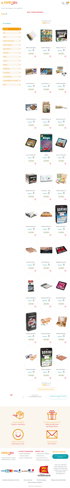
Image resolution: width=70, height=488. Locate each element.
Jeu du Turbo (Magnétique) (61, 155)
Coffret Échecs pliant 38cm (31, 119)
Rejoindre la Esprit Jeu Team (58, 396)
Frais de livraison (24, 455)
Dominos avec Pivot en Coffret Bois (61, 119)
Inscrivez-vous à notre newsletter (60, 456)
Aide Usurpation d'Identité (35, 482)
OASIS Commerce (37, 486)
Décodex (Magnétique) (61, 298)
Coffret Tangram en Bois (61, 83)
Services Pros (40, 455)
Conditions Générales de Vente (10, 480)
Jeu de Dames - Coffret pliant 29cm (46, 262)
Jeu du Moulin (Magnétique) (31, 155)
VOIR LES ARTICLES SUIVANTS (46, 389)
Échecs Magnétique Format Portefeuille (31, 298)
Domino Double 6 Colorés (46, 369)
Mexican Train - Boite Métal (61, 47)
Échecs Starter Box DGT (31, 226)
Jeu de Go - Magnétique (46, 190)
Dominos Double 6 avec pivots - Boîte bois (31, 369)
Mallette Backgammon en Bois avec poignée (61, 333)
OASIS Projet (31, 486)
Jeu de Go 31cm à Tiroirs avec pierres (31, 262)
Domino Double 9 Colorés (61, 226)
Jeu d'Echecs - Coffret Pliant (46, 83)
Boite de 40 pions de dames (31, 47)
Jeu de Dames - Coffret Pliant (31, 83)
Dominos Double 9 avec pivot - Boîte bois (46, 333)
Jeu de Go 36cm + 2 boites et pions (61, 369)
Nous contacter (28, 480)
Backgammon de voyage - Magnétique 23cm (61, 262)
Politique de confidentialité (58, 480)
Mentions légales (41, 480)
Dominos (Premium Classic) (31, 333)
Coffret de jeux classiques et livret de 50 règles (61, 190)
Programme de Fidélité (42, 453)
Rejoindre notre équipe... (43, 460)
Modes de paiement (25, 453)
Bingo (46, 155)
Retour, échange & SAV (26, 458)
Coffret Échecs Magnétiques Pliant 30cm (46, 226)
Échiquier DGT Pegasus (46, 298)
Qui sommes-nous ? (41, 458)
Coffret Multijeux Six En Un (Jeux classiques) (46, 47)
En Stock (31, 53)
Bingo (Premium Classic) (31, 190)
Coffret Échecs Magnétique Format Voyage (46, 119)
